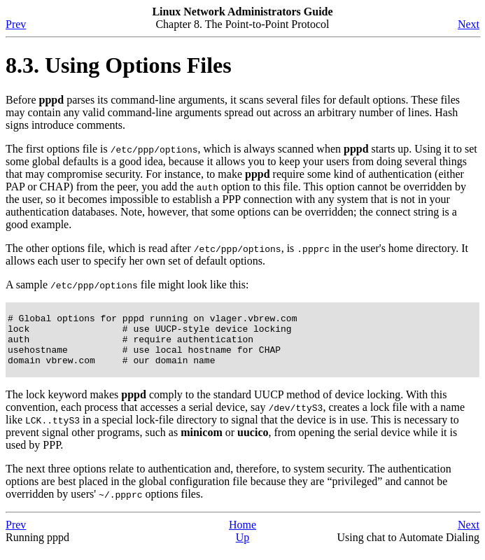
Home (242, 535)
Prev (16, 24)
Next (468, 24)
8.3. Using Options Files (119, 65)
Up (243, 548)
